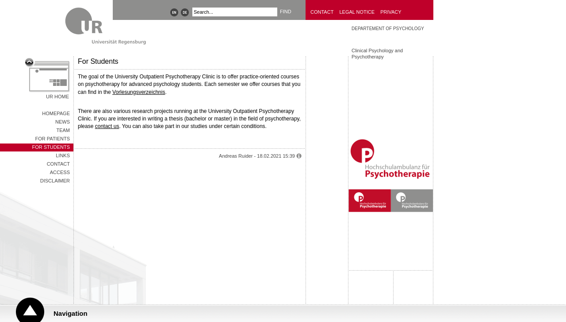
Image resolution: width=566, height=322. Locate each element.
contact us (107, 126)
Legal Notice (357, 12)
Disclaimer (55, 180)
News (62, 121)
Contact (321, 12)
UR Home (57, 96)
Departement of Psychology (388, 28)
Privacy (390, 12)
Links (63, 155)
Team (63, 130)
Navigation (71, 313)
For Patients (52, 138)
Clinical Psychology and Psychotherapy (377, 53)
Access (60, 172)
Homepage (56, 113)
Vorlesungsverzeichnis (138, 92)
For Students (51, 147)
